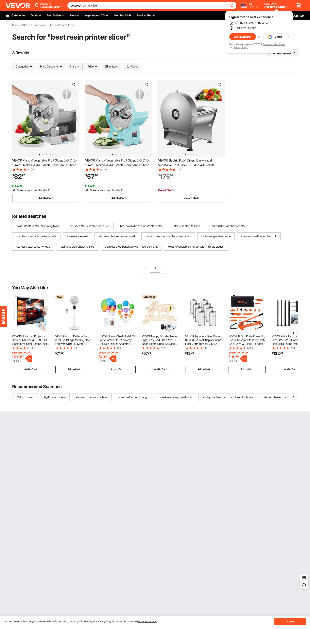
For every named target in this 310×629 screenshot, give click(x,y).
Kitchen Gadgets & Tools (62, 25)
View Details (191, 198)
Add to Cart (45, 198)
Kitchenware (40, 25)
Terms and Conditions (274, 44)
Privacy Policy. (241, 47)
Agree (290, 621)
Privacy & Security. (147, 621)
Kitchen (26, 25)
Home (15, 25)
